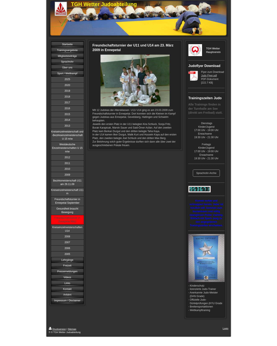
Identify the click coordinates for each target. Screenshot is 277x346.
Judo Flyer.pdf (209, 75)
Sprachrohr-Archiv (206, 173)
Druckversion (57, 329)
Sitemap (72, 329)
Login (225, 328)
